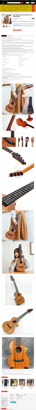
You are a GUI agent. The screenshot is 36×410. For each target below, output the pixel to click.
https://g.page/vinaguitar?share (10, 80)
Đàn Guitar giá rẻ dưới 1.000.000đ (11, 5)
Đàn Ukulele (3, 7)
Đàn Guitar (3, 5)
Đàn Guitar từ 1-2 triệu (19, 5)
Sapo (12, 409)
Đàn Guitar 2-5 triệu (25, 5)
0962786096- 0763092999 (20, 397)
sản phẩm (33, 8)
